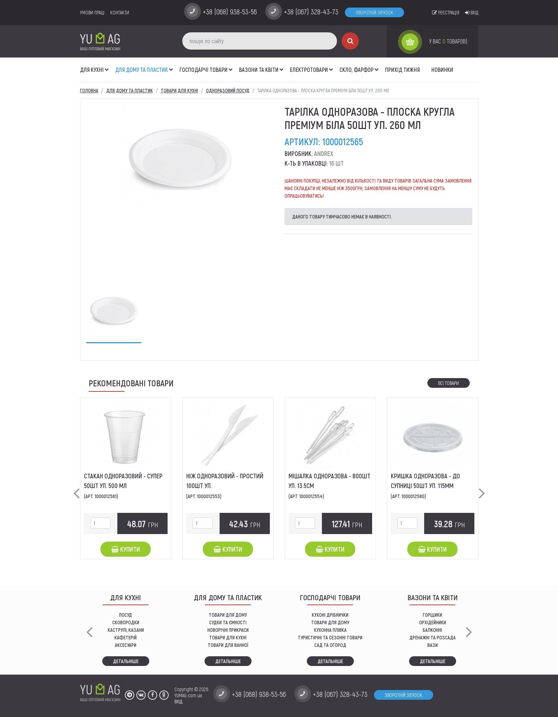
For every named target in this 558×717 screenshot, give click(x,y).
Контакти (119, 12)
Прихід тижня (402, 69)
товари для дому (330, 622)
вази (432, 645)
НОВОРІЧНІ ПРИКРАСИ (228, 630)
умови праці (92, 12)
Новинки (442, 69)
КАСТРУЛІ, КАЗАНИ (126, 630)
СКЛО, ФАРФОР (356, 69)
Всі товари (448, 383)
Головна (89, 90)
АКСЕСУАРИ (125, 645)
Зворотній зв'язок (374, 12)
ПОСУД (125, 615)
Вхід (471, 12)
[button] (107, 66)
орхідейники (432, 622)
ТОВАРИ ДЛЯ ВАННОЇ (228, 645)
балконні (432, 630)
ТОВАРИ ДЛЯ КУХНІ (228, 637)
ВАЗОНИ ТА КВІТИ (258, 69)
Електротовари (309, 69)
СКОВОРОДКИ (125, 622)
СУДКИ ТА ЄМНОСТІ (228, 622)
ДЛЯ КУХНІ (92, 69)
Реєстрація (445, 12)
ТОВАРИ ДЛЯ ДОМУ (228, 615)
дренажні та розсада (432, 637)
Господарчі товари (203, 69)
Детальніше (126, 661)
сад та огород (330, 645)
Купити (125, 549)
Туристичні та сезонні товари (330, 637)
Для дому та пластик (141, 69)
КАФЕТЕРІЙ (125, 637)
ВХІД (178, 701)
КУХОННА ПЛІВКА (330, 630)
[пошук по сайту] (259, 41)
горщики (432, 615)
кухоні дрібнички (330, 615)
